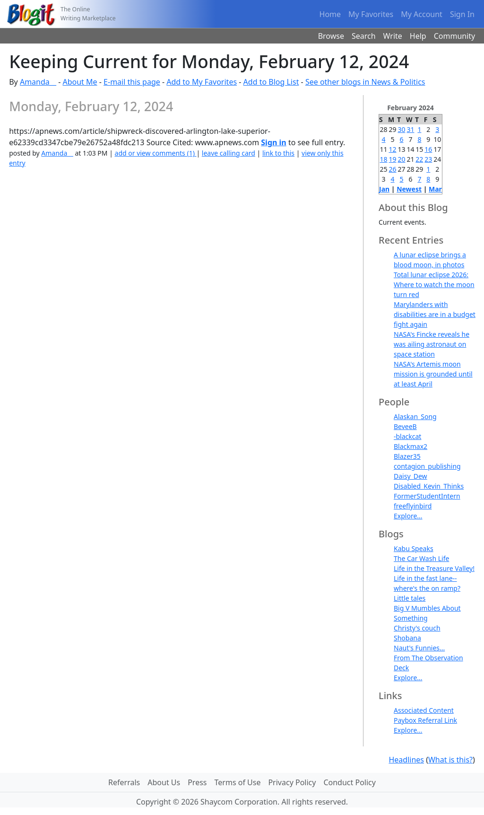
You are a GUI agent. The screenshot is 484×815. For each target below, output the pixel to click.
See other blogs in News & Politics (365, 82)
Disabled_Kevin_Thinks (429, 486)
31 (410, 129)
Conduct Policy (349, 782)
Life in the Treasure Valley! (434, 568)
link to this (278, 153)
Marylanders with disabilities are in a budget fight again (434, 314)
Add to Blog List (271, 82)
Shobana (407, 637)
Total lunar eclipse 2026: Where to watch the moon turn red (434, 284)
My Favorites (370, 14)
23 (428, 159)
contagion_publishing (427, 466)
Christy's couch (417, 627)
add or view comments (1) (156, 153)
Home (330, 14)
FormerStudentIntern (427, 495)
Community (454, 36)
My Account (421, 14)
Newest (409, 188)
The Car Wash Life (421, 558)
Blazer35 (407, 456)
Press (197, 782)
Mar (435, 188)
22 (419, 159)
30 (401, 129)
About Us (163, 782)
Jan (384, 188)
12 (393, 149)
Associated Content (424, 710)
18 (384, 159)
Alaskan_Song (415, 416)
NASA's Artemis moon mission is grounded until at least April (433, 373)
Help (418, 36)
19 (393, 159)
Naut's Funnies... (419, 647)
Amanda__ (38, 82)
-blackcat (407, 436)
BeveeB (405, 426)
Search (364, 36)
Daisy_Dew (410, 476)
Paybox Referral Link (425, 720)
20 (401, 159)
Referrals (124, 782)
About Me (79, 82)
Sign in (273, 142)
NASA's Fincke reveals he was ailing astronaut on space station (431, 344)
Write (392, 36)
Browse (331, 36)
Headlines (406, 759)
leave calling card (228, 153)
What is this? (450, 759)
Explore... (408, 515)
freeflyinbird (413, 505)
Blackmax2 (410, 446)
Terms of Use (238, 782)
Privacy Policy (292, 782)
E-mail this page (132, 82)
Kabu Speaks (413, 548)
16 (428, 149)
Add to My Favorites (201, 82)
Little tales (409, 598)
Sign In (462, 14)
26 (393, 169)
